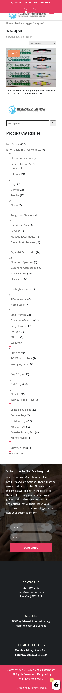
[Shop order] (42, 43)
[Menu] (51, 14)
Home (9, 23)
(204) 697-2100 (31, 587)
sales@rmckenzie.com (31, 592)
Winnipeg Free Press (31, 678)
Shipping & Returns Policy (32, 687)
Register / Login (31, 9)
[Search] (53, 123)
